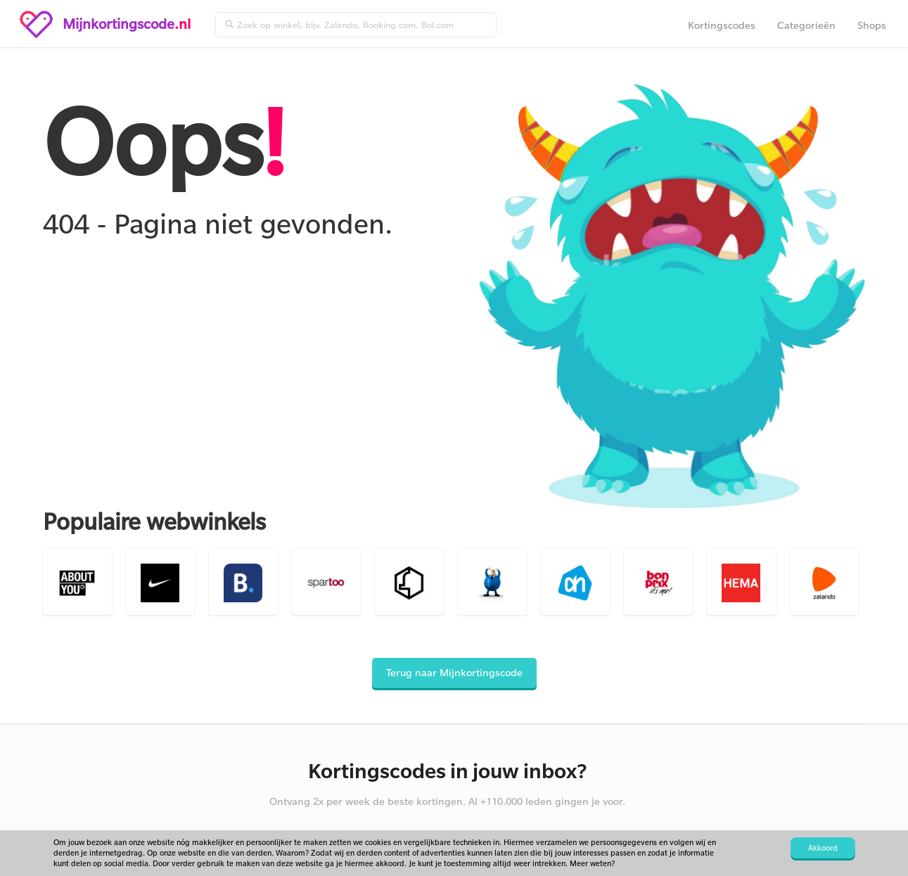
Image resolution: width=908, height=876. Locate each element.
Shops (871, 25)
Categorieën (806, 25)
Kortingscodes (721, 25)
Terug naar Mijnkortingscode (454, 672)
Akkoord (823, 848)
